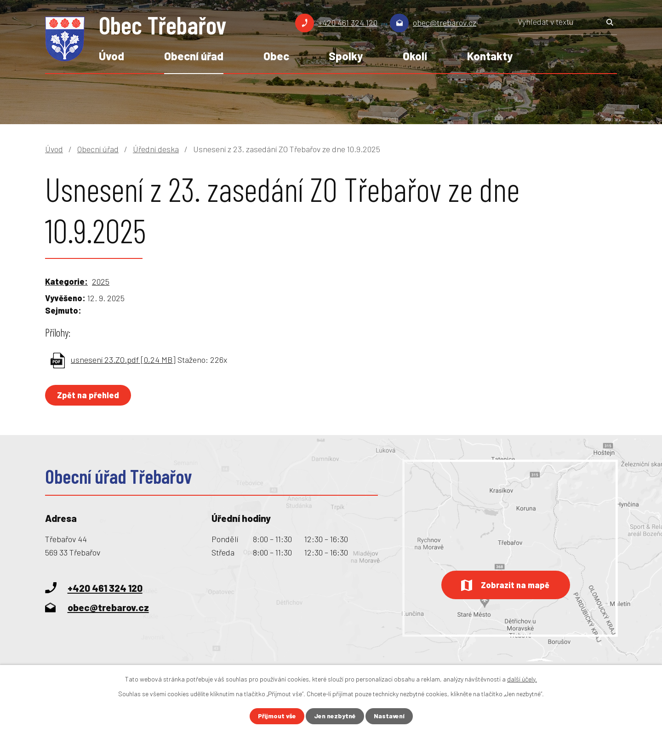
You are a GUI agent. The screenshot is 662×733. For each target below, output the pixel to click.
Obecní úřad (193, 56)
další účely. (522, 679)
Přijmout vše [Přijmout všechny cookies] (276, 716)
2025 (100, 281)
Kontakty (490, 56)
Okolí (415, 56)
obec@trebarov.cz (444, 22)
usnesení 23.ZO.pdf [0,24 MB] (123, 360)
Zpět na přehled (88, 395)
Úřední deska (156, 149)
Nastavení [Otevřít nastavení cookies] (389, 716)
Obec (276, 56)
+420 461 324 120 (347, 22)
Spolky (346, 56)
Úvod (111, 56)
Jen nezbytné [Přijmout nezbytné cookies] (335, 716)
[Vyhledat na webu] (567, 24)
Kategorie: (66, 281)
